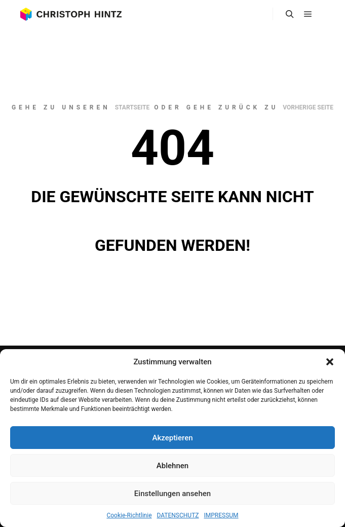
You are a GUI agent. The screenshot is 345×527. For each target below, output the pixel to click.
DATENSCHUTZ (178, 515)
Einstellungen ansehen (172, 493)
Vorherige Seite (308, 107)
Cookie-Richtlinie (128, 515)
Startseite (132, 107)
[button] (330, 362)
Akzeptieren (172, 437)
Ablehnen (172, 465)
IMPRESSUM (221, 515)
